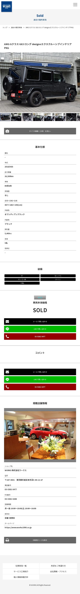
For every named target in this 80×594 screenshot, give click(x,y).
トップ (5, 27)
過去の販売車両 (16, 27)
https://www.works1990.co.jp (18, 527)
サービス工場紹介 (21, 571)
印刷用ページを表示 (40, 540)
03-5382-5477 (40, 336)
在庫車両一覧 (20, 565)
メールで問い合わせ (40, 321)
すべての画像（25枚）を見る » (40, 131)
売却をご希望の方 (58, 565)
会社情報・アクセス (58, 571)
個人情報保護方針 (21, 577)
